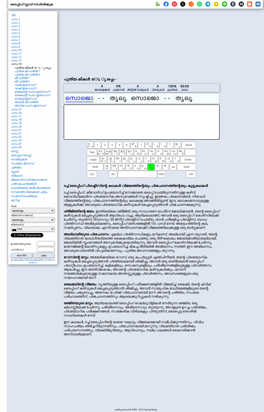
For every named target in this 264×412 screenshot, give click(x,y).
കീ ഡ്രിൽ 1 (22, 77)
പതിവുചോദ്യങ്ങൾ (23, 183)
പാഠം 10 (16, 50)
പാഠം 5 (15, 32)
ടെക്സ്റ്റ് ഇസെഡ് (26, 98)
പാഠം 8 (15, 43)
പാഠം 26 (16, 146)
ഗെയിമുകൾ (19, 159)
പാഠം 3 (15, 25)
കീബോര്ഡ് (17, 224)
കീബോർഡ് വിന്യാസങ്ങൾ (29, 179)
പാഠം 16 (16, 112)
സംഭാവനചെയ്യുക (24, 195)
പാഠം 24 (16, 140)
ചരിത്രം (16, 167)
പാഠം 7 (15, 39)
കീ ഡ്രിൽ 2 (22, 81)
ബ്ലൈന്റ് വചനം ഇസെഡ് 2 (33, 95)
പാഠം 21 (16, 129)
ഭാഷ (13, 206)
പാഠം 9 (15, 46)
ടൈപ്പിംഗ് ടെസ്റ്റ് (21, 155)
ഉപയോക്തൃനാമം (21, 243)
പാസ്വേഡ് (17, 249)
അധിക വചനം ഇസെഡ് (30, 105)
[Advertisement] (114, 42)
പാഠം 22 (16, 133)
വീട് (13, 15)
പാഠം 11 (16, 53)
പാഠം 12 (16, 56)
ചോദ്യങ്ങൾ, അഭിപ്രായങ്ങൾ (30, 187)
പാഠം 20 (16, 126)
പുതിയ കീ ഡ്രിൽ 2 (27, 74)
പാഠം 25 (16, 143)
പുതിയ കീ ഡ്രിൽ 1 (27, 71)
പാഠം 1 (15, 19)
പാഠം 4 (15, 29)
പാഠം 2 (15, 22)
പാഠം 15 (16, 109)
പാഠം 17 (16, 116)
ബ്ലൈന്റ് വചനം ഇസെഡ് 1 (33, 91)
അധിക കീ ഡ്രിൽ (26, 101)
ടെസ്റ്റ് (14, 151)
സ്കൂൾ (14, 171)
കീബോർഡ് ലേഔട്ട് (21, 215)
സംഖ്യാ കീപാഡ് (22, 163)
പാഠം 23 (16, 136)
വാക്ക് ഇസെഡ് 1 (26, 84)
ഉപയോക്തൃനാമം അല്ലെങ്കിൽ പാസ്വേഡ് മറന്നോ (33, 261)
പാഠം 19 (16, 122)
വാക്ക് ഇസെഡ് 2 (26, 88)
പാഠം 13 (16, 60)
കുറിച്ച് (15, 199)
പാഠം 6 (15, 36)
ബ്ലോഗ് (16, 175)
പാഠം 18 (16, 119)
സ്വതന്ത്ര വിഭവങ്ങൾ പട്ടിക (29, 191)
